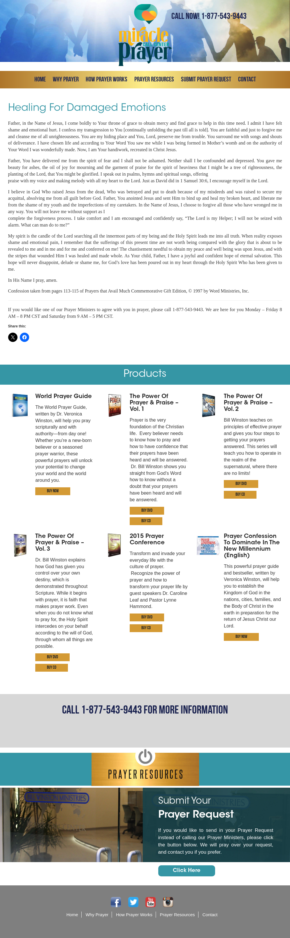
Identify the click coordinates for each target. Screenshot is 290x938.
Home (40, 79)
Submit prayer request (206, 79)
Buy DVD (146, 511)
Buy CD (146, 521)
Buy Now (53, 491)
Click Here (187, 870)
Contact (247, 79)
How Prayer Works (106, 79)
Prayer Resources (154, 79)
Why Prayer (66, 79)
